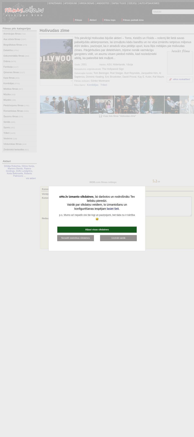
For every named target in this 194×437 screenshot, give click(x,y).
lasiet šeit (113, 208)
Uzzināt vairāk (118, 238)
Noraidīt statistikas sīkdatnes (75, 238)
